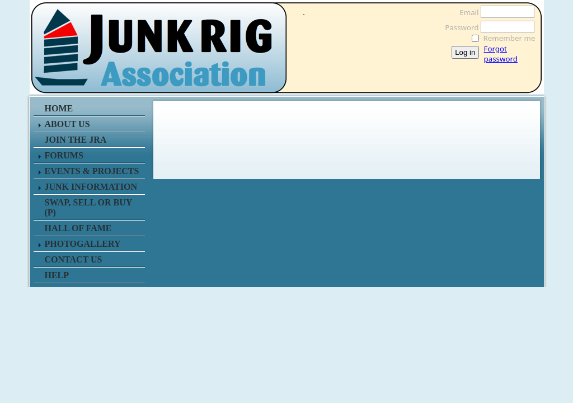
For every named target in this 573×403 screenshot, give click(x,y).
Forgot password (501, 54)
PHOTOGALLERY (83, 244)
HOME (59, 108)
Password (458, 27)
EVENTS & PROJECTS (92, 171)
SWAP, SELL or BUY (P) (88, 207)
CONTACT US (73, 259)
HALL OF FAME (78, 228)
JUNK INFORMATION (91, 186)
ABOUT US (67, 124)
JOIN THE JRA (76, 139)
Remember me (509, 38)
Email (465, 12)
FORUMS (64, 155)
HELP (57, 275)
